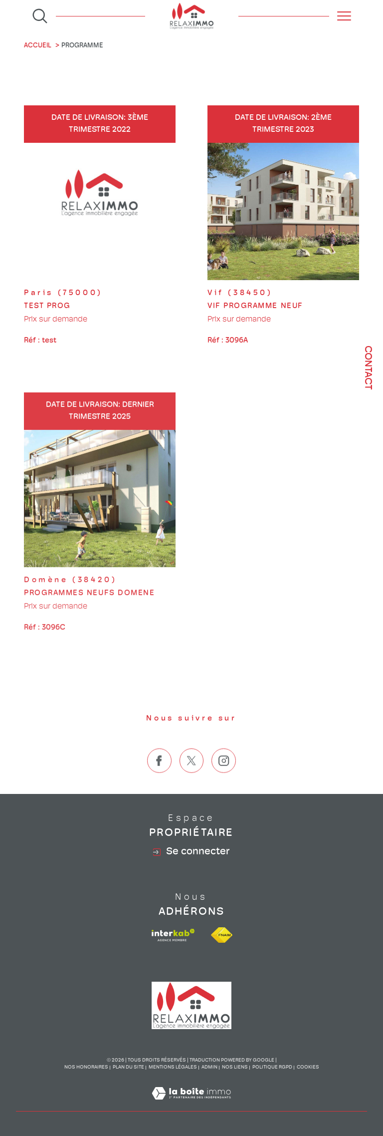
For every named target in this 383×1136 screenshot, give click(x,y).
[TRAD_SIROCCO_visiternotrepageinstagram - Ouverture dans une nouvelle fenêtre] (223, 782)
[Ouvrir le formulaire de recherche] (40, 16)
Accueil (37, 45)
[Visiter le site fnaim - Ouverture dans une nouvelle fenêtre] (221, 935)
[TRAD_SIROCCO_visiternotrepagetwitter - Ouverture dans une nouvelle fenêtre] (192, 782)
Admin (209, 1067)
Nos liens (235, 1067)
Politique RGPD (272, 1067)
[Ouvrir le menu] (344, 16)
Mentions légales (173, 1067)
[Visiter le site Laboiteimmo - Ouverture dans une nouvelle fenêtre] (191, 1106)
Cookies (308, 1067)
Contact (368, 368)
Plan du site (128, 1067)
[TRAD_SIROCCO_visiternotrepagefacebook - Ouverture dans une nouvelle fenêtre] (159, 782)
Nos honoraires (86, 1067)
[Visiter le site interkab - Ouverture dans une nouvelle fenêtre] (173, 935)
